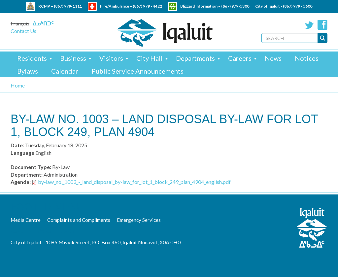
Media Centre (26, 220)
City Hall (149, 58)
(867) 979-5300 (235, 6)
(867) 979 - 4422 (147, 6)
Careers (240, 58)
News (273, 58)
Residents (32, 58)
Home (18, 85)
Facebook (322, 25)
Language (22, 153)
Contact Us (23, 31)
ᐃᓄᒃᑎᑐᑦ (43, 23)
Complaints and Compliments (78, 220)
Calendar (64, 71)
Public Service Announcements (137, 71)
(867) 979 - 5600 (297, 6)
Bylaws (27, 71)
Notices (307, 58)
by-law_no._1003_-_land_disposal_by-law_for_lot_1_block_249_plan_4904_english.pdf (134, 182)
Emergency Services (139, 220)
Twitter (309, 25)
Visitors (111, 58)
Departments (195, 58)
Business (73, 58)
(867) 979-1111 (68, 6)
